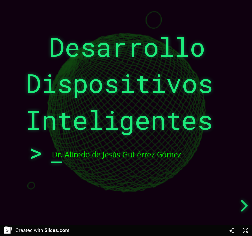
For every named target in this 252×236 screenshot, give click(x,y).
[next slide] (243, 206)
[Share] (231, 230)
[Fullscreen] (245, 230)
